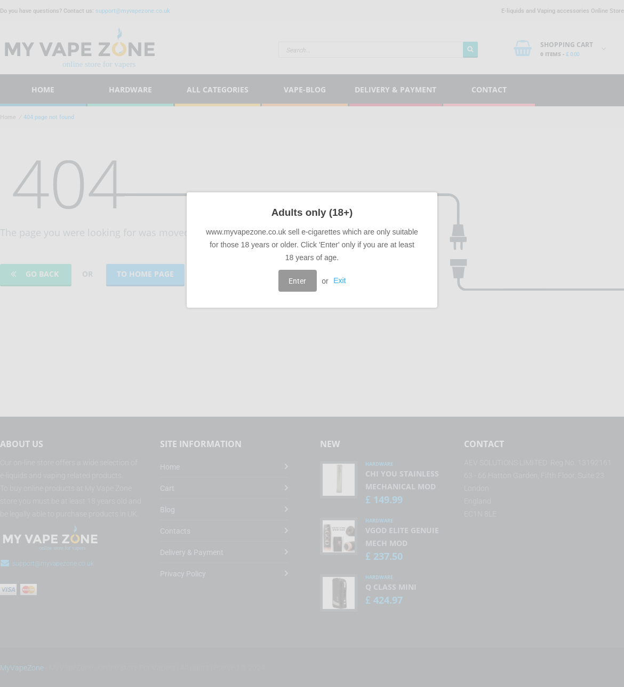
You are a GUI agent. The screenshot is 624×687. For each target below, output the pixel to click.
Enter (297, 281)
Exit (339, 281)
